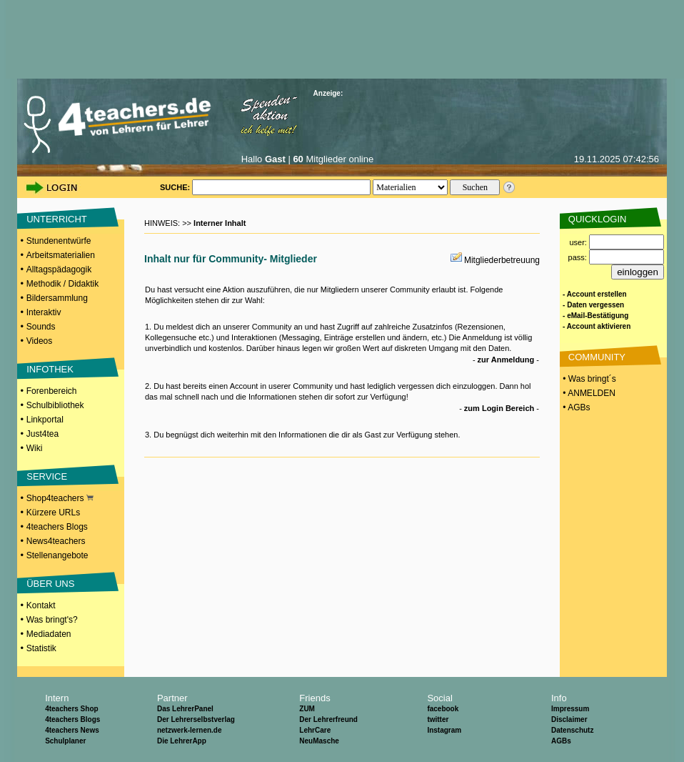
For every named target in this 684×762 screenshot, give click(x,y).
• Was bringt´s (588, 379)
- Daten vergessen (593, 305)
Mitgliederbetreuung (502, 260)
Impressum (570, 709)
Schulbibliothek (55, 405)
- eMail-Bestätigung (595, 316)
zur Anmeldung (506, 359)
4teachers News (72, 730)
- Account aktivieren (596, 326)
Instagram (444, 730)
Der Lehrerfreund (328, 719)
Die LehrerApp (181, 741)
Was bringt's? (52, 620)
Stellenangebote (57, 555)
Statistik (41, 648)
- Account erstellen (595, 294)
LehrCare (315, 730)
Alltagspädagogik (58, 269)
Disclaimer (569, 719)
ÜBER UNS (50, 583)
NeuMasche (319, 741)
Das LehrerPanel (185, 709)
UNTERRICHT (56, 219)
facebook (442, 709)
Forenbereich (51, 391)
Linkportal (45, 420)
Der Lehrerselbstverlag (196, 719)
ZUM (307, 709)
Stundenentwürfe (58, 241)
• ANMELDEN (587, 393)
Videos (39, 341)
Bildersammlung (57, 298)
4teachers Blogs (57, 527)
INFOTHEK (50, 369)
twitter (437, 719)
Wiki (34, 448)
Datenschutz (572, 730)
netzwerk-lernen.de (189, 730)
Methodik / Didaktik (62, 284)
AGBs (561, 741)
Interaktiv (43, 312)
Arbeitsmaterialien (60, 255)
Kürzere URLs (53, 513)
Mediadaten (48, 634)
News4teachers (56, 541)
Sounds (41, 327)
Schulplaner (65, 741)
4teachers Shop (71, 709)
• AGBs (575, 407)
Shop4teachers (60, 498)
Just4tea (42, 434)
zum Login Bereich (499, 408)
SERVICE (46, 476)
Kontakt (41, 605)
